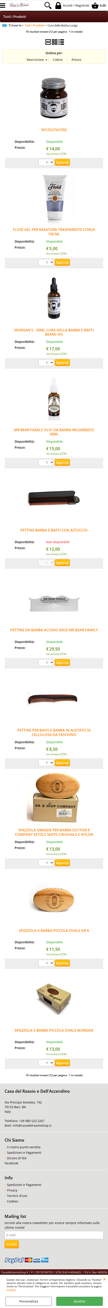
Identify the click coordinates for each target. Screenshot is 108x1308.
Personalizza (28, 1301)
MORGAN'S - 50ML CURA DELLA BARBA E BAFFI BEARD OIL (54, 332)
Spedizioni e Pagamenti (24, 1152)
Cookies (11, 1289)
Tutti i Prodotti (14, 16)
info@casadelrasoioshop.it (31, 1125)
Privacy (12, 1190)
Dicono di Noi (17, 1158)
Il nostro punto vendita (24, 1147)
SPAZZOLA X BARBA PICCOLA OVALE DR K (54, 930)
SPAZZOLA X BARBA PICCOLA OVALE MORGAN (54, 1030)
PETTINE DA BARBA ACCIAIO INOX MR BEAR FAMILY (54, 630)
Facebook (11, 1163)
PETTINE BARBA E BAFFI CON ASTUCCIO (54, 530)
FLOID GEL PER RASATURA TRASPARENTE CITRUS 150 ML (54, 231)
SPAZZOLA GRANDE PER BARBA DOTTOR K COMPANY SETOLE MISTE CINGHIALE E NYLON (54, 832)
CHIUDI (104, 1279)
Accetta (79, 1301)
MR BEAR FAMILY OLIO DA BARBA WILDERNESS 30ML (54, 432)
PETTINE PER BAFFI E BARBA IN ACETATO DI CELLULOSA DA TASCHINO (54, 732)
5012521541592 (54, 129)
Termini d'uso (17, 1196)
